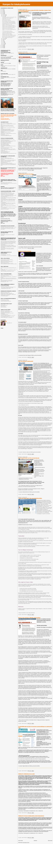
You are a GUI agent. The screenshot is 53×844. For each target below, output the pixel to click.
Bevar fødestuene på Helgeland (5, 151)
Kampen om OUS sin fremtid (24, 251)
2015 (2, 10)
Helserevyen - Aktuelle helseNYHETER (6, 311)
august (3, 39)
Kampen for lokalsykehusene (16, 4)
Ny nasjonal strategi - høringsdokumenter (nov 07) (8, 270)
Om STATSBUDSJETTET (4, 314)
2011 (2, 13)
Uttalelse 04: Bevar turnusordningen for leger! (7, 160)
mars (3, 42)
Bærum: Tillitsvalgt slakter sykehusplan (7, 37)
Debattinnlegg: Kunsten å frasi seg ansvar (27, 53)
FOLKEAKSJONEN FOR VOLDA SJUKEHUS (7, 130)
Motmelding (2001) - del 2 (4, 281)
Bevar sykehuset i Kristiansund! (5, 145)
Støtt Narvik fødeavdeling (4, 152)
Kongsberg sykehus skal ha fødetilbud (7, 34)
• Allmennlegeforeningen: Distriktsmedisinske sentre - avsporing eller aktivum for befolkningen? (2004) (8, 199)
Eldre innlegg (50, 840)
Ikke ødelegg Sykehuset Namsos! (6, 142)
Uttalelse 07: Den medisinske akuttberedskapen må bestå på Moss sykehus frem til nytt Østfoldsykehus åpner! (8, 164)
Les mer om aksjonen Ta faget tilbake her (7, 53)
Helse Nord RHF (3, 306)
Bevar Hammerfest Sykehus (5, 143)
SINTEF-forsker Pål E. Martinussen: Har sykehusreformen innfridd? (6, 275)
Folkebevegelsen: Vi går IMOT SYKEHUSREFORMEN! (5, 295)
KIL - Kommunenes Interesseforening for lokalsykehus (9, 255)
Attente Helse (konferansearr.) (5, 310)
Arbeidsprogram (3, 71)
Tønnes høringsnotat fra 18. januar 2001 (7, 280)
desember (3, 14)
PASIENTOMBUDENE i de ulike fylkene (6, 317)
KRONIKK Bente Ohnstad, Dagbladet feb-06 (7, 293)
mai (3, 40)
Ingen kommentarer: (24, 357)
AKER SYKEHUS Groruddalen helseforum (7, 125)
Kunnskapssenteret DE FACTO (5, 312)
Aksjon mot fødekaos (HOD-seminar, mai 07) (7, 271)
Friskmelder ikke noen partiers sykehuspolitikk (8, 77)
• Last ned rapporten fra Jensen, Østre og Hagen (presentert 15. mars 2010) (8, 209)
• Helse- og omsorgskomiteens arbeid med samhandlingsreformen (7, 196)
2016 (2, 9)
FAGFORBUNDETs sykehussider (5, 254)
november (3, 15)
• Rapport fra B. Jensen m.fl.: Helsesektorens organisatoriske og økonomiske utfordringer (7, 194)
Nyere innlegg (20, 840)
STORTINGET (3, 313)
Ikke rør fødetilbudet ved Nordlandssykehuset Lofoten (8, 153)
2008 (2, 46)
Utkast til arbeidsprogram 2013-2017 (6, 58)
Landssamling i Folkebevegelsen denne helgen (8, 32)
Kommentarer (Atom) (25, 842)
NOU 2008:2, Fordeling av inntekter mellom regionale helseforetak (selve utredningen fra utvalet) (8, 227)
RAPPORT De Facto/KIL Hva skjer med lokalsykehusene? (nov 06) (6, 262)
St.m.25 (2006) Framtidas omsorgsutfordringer (7, 316)
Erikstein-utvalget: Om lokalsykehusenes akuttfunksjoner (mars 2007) (7, 260)
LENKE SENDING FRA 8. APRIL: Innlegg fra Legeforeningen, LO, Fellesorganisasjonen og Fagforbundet (7, 249)
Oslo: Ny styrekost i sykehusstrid (25, 361)
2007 (2, 47)
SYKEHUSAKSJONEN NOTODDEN (6, 135)
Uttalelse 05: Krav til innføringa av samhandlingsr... (9, 27)
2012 (2, 12)
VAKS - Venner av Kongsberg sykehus (6, 123)
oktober (3, 16)
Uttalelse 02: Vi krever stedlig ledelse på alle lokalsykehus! (31, 815)
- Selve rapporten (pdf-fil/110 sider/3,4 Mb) (7, 287)
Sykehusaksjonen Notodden (5, 144)
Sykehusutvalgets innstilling (5, 56)
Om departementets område (5, 300)
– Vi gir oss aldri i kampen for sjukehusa (7, 31)
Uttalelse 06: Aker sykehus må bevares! (7, 28)
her (33, 168)
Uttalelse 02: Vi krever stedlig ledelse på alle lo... (8, 25)
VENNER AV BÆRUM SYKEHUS (6, 132)
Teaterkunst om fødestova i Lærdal (6, 33)
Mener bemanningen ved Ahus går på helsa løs (28, 458)
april (3, 41)
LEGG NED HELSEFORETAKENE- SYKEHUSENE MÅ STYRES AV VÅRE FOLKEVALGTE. (8, 141)
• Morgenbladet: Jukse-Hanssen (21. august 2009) (8, 203)
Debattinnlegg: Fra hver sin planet (25, 174)
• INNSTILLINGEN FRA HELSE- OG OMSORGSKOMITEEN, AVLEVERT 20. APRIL (7, 192)
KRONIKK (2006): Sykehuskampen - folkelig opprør (8, 294)
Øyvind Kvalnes (39, 502)
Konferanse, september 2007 (5, 286)
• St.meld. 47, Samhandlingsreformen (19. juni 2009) (8, 195)
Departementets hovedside (5, 299)
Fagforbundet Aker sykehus (5, 148)
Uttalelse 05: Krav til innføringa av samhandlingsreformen (6, 162)
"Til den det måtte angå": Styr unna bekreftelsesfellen (30, 498)
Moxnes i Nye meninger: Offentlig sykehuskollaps (29, 617)
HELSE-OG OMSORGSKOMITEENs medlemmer (8, 315)
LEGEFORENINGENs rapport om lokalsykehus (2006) (9, 263)
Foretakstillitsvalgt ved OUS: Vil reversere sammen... (9, 23)
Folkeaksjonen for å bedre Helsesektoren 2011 (7, 139)
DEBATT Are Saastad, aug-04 (5, 292)
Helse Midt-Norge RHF (4, 305)
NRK (38, 462)
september (4, 38)
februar (3, 43)
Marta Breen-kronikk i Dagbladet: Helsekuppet (8, 36)
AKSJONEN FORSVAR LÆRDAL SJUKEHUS (7, 129)
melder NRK (46, 734)
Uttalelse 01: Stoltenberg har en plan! (26, 773)
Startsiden (35, 840)
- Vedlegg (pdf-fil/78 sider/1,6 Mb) (5, 288)
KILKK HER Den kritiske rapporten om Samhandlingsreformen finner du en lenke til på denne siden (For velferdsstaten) (9, 183)
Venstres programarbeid (5, 63)
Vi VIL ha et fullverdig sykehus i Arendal (6, 147)
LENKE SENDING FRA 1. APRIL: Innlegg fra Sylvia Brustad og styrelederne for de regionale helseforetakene (8, 244)
